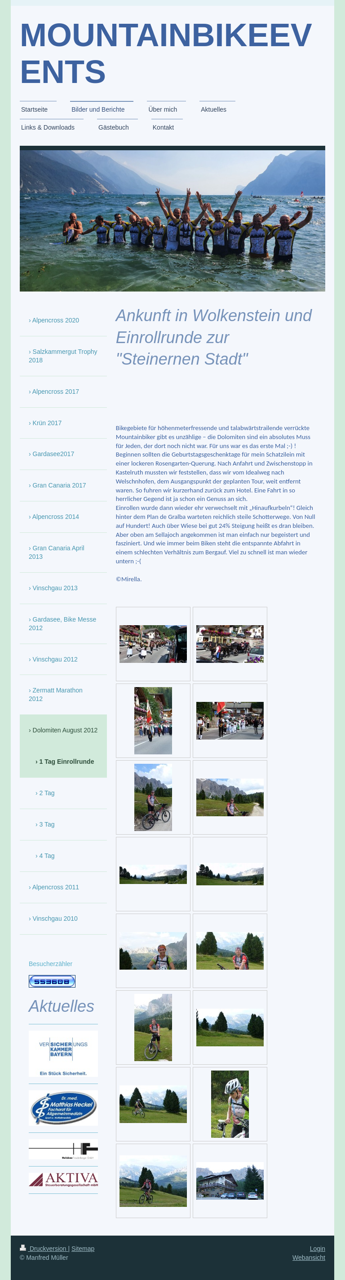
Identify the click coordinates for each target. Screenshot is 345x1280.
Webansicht (308, 1257)
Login (317, 1248)
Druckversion (44, 1248)
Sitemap (82, 1248)
